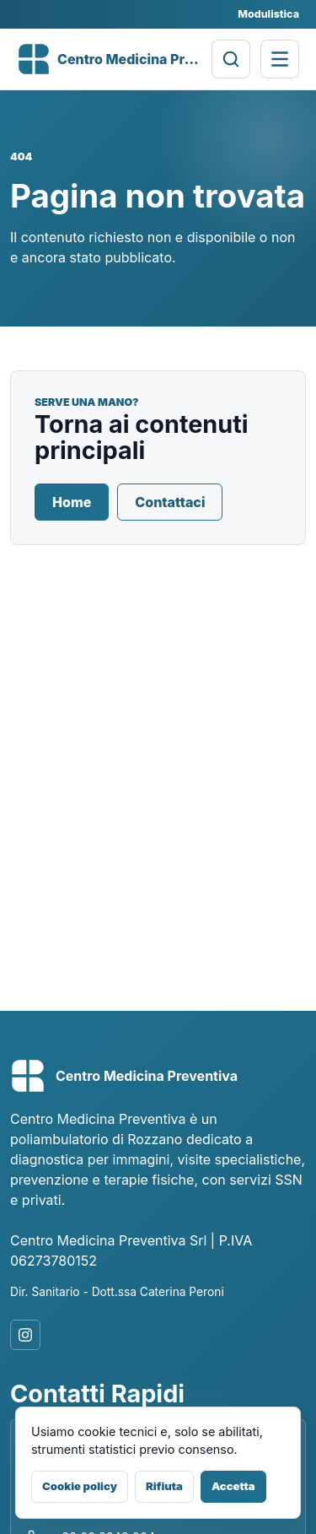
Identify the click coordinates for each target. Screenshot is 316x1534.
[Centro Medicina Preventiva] (109, 59)
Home (71, 502)
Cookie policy (79, 1486)
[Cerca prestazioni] (231, 59)
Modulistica (268, 14)
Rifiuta (164, 1486)
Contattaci (170, 502)
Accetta (233, 1486)
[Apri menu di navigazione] (279, 59)
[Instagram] (25, 1335)
